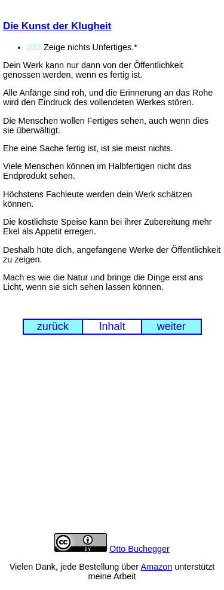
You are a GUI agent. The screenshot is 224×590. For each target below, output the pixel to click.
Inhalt (112, 326)
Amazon (156, 566)
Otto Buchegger (139, 549)
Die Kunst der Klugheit (57, 26)
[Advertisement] (112, 443)
